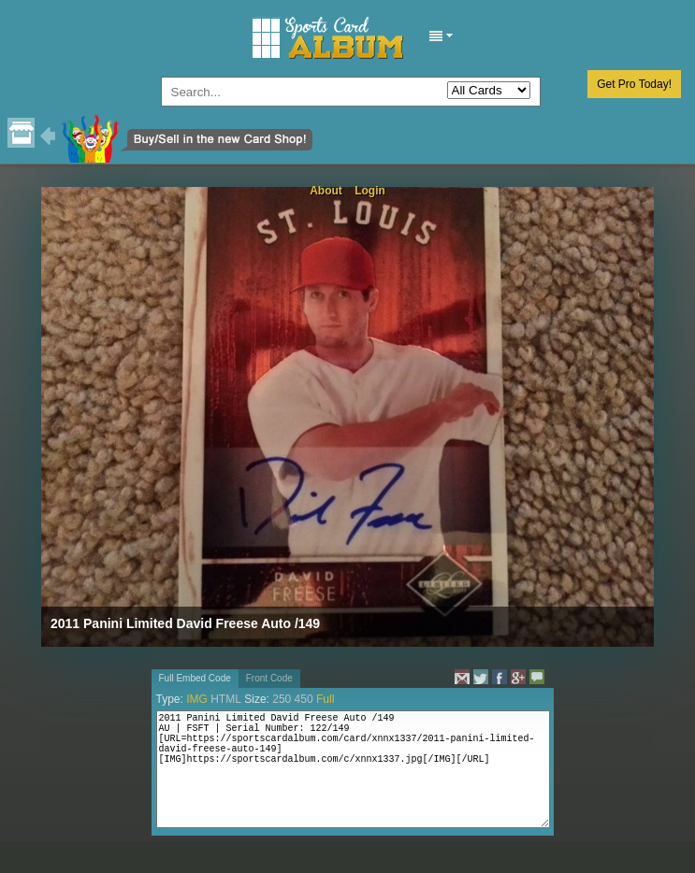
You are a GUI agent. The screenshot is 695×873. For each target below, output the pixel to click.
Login (370, 190)
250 (281, 699)
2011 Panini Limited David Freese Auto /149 (185, 623)
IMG (197, 699)
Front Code (269, 678)
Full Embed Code (195, 678)
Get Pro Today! (634, 84)
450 (304, 699)
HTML (225, 699)
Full (325, 699)
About (326, 190)
